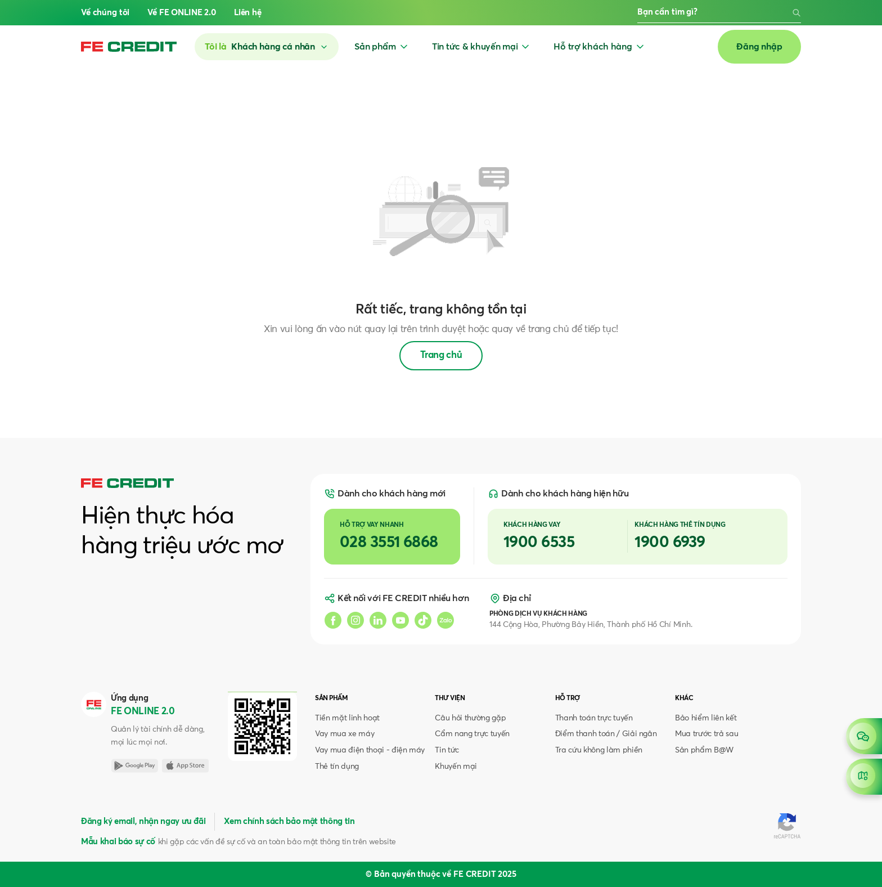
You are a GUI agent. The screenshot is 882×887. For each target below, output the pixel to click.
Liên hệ (248, 12)
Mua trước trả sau (706, 734)
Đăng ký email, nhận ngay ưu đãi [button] (143, 821)
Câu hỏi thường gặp (470, 718)
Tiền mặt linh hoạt (347, 718)
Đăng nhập (759, 46)
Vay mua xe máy (344, 734)
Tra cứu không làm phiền (598, 750)
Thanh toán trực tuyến (594, 718)
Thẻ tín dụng (337, 766)
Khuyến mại (456, 766)
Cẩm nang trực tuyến (472, 734)
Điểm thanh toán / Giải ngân (606, 734)
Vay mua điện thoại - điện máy (370, 750)
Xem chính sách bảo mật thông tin (289, 821)
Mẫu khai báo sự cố (118, 841)
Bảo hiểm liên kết (705, 718)
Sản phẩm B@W (704, 750)
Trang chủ (441, 355)
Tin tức (447, 750)
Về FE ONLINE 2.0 (181, 12)
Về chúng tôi (105, 12)
